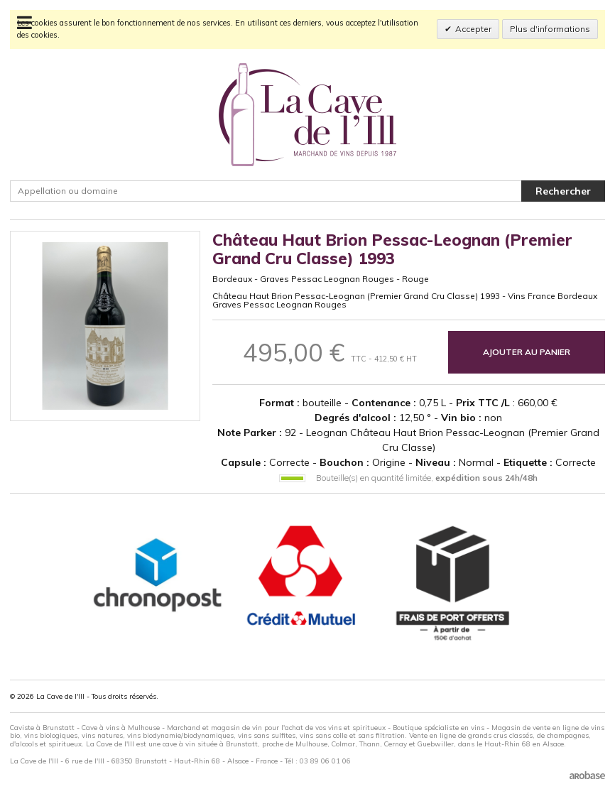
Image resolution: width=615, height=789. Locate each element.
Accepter (473, 28)
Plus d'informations (550, 28)
